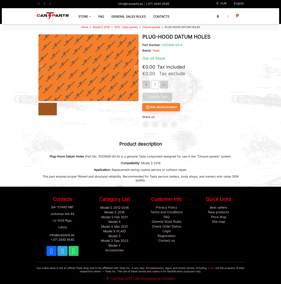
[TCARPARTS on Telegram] (44, 3)
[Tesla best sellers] (218, 207)
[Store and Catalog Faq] (166, 217)
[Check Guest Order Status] (166, 226)
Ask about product (161, 107)
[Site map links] (218, 221)
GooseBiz (168, 278)
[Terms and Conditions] (166, 212)
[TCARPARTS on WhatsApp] (50, 3)
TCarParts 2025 (121, 278)
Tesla (156, 50)
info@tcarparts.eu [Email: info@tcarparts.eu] (131, 4)
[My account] (228, 16)
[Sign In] (166, 231)
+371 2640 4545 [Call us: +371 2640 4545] (157, 4)
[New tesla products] (218, 212)
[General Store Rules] (166, 221)
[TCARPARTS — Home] (53, 16)
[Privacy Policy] (166, 207)
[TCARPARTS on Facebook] (39, 3)
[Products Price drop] (218, 217)
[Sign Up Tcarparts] (166, 236)
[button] (218, 16)
